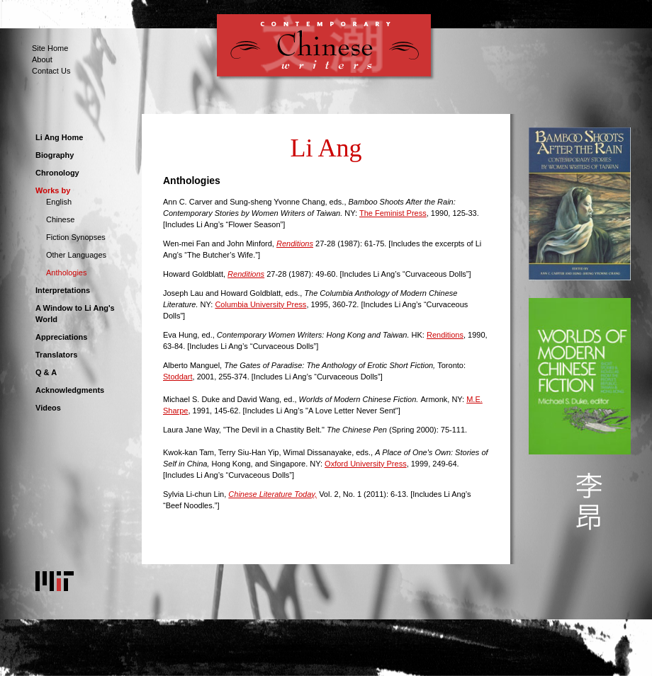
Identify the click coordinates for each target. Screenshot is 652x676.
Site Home (50, 48)
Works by (52, 190)
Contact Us (51, 71)
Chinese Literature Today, (272, 494)
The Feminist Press (393, 213)
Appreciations (61, 337)
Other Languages (76, 255)
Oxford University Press (366, 463)
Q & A (46, 372)
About (42, 59)
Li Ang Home (59, 137)
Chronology (57, 172)
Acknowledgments (69, 390)
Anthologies (66, 272)
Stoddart (178, 376)
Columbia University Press (260, 304)
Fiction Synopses (76, 237)
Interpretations (62, 290)
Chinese (60, 219)
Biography (54, 155)
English (59, 201)
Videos (48, 407)
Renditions (445, 335)
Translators (56, 354)
